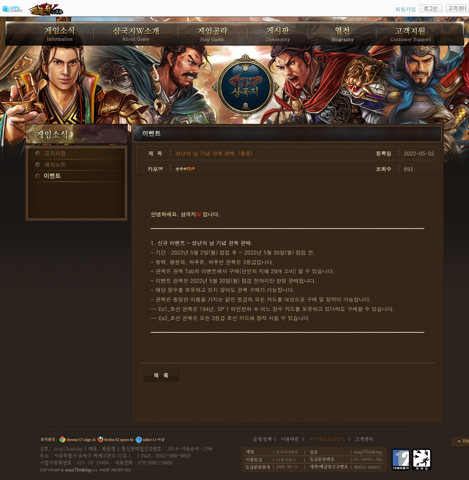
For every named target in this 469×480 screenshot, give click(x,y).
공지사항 (76, 153)
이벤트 (76, 176)
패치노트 (76, 165)
